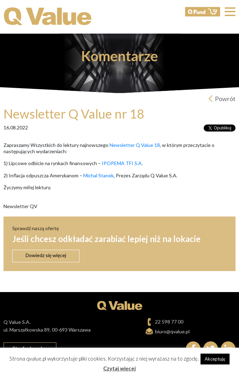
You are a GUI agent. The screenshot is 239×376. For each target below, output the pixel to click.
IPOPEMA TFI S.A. (122, 163)
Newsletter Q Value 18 (135, 145)
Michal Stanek (98, 175)
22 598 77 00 (169, 322)
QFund (202, 11)
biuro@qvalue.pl (172, 331)
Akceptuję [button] (215, 359)
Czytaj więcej (119, 368)
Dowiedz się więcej (46, 255)
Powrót (225, 98)
